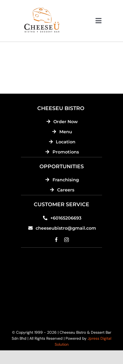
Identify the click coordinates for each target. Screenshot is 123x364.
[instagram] (66, 239)
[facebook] (56, 239)
